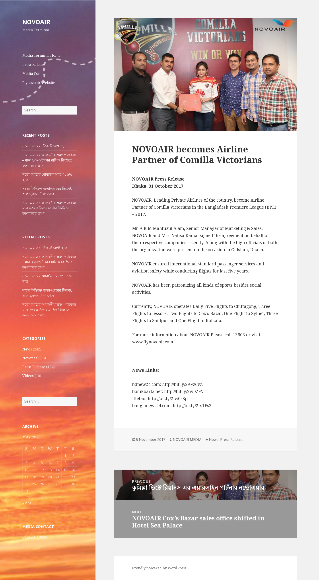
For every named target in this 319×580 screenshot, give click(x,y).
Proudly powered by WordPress (159, 568)
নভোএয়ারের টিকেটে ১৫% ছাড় (44, 146)
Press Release (33, 64)
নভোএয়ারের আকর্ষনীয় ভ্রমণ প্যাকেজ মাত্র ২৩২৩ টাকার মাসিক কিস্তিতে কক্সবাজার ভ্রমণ (49, 208)
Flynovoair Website (38, 82)
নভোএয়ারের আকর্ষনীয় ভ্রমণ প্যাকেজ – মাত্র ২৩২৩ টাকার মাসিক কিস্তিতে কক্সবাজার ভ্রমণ (49, 160)
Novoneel (30, 358)
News (27, 349)
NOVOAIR (36, 22)
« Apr (26, 502)
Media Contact (34, 73)
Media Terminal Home (41, 55)
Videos (28, 375)
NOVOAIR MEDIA (187, 439)
